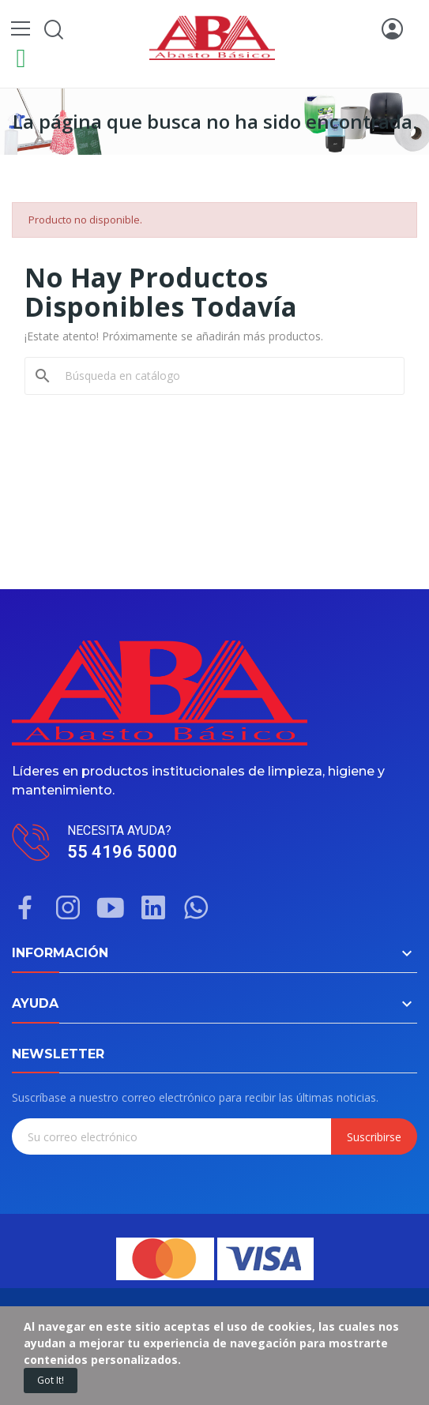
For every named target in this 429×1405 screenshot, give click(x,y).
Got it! (50, 1380)
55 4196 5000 (122, 852)
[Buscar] (224, 376)
